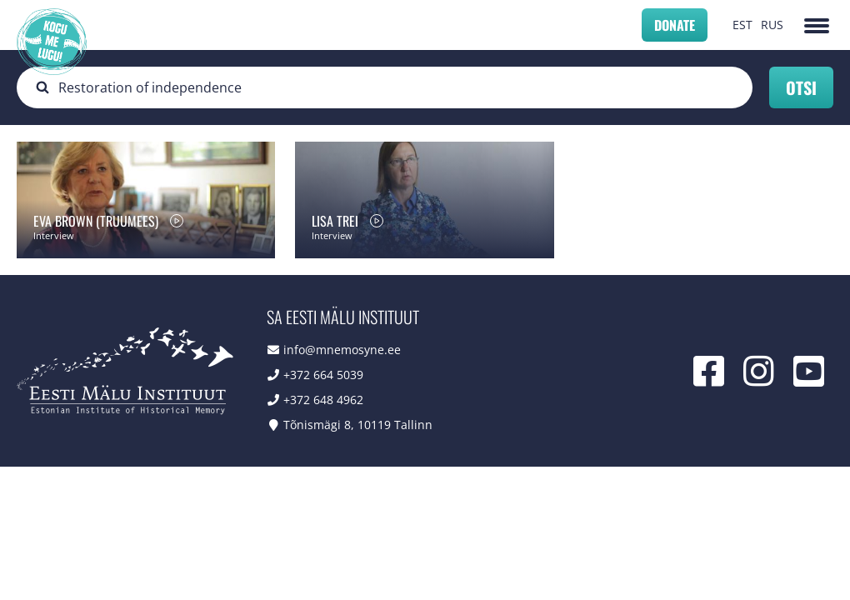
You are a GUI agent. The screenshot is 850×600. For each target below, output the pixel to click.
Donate (674, 25)
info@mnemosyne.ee (342, 350)
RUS (772, 24)
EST (742, 24)
